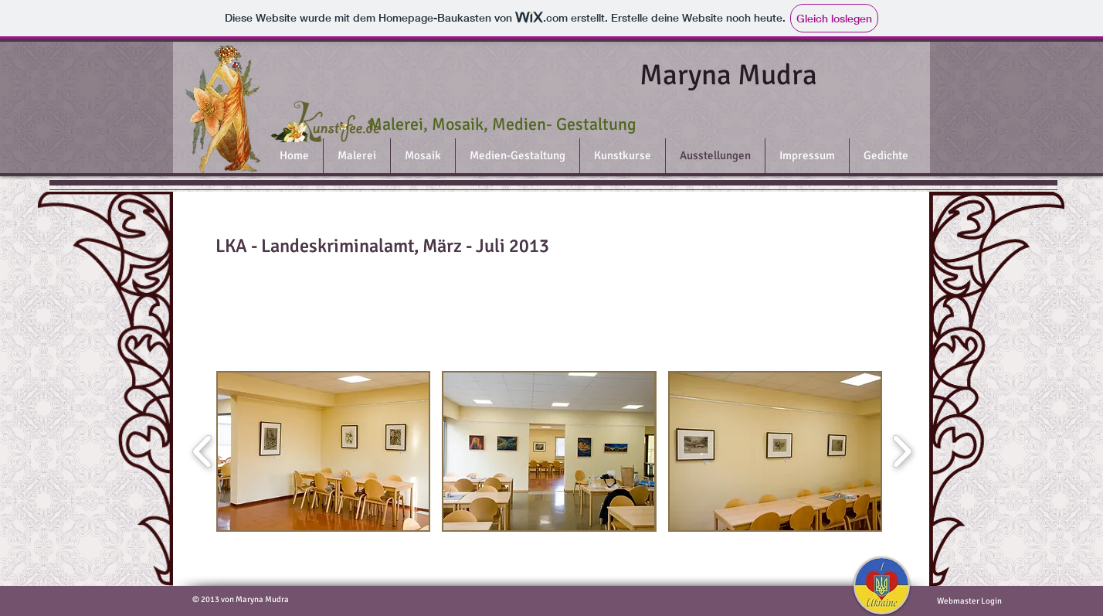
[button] (323, 451)
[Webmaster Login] (969, 601)
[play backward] (202, 451)
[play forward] (901, 451)
